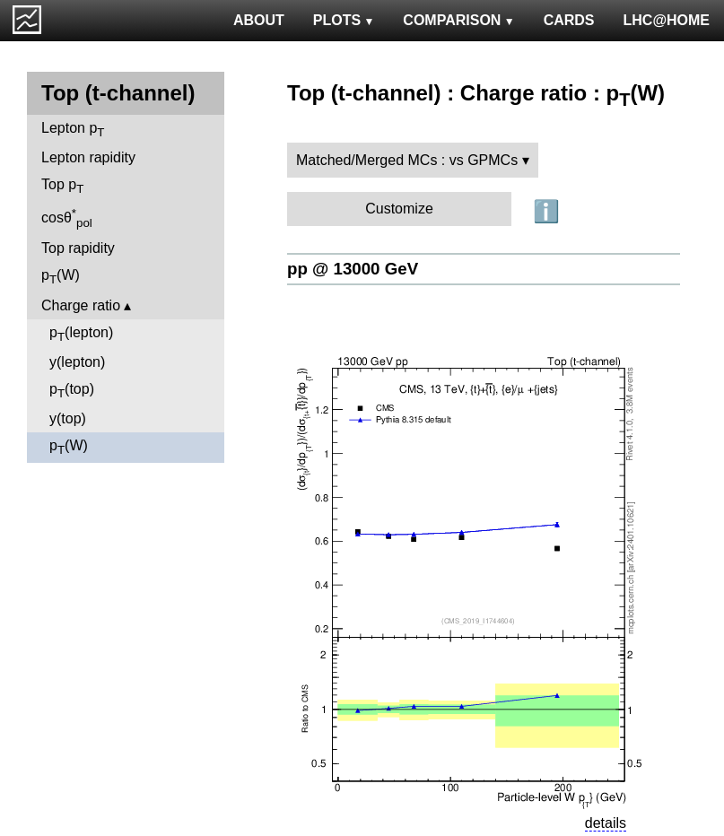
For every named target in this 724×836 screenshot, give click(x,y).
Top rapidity (78, 248)
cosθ (66, 218)
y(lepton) (77, 362)
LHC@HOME (667, 20)
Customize (399, 208)
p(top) (71, 390)
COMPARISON (458, 20)
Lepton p (72, 129)
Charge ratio (80, 305)
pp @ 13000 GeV (352, 268)
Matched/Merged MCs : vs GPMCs (407, 160)
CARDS (569, 20)
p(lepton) (81, 334)
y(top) (67, 418)
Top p (62, 186)
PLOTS (344, 20)
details (605, 823)
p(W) (60, 276)
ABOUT (258, 20)
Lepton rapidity (88, 157)
